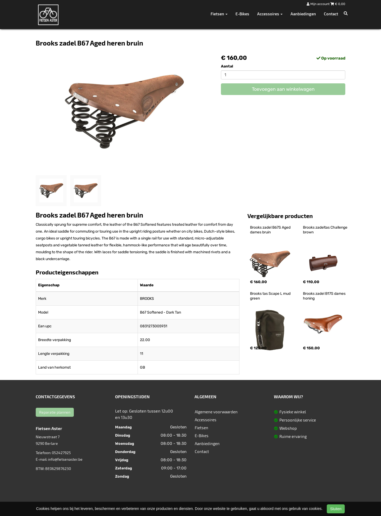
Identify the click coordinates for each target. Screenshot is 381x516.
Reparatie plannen (54, 412)
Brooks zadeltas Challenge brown (325, 229)
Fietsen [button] (219, 13)
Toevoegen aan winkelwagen (283, 89)
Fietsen (201, 427)
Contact (331, 13)
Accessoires (205, 419)
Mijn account (318, 4)
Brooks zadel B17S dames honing (324, 296)
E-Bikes (242, 13)
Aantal (227, 66)
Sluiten (336, 509)
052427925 (61, 452)
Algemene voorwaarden (216, 411)
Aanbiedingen (303, 13)
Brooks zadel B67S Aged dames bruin (270, 229)
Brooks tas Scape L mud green (270, 296)
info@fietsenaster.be (65, 459)
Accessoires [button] (270, 13)
